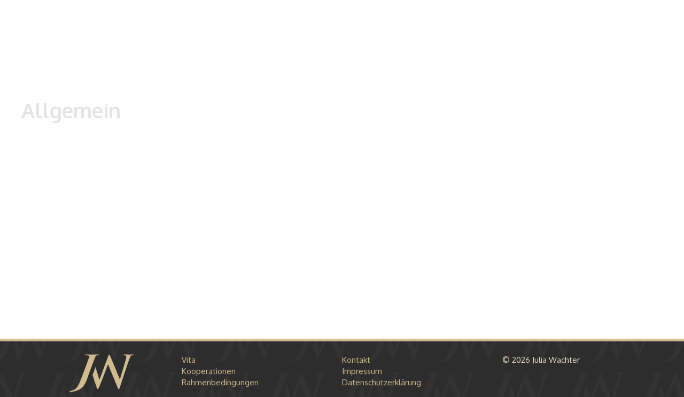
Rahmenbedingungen (220, 383)
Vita (189, 361)
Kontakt (356, 361)
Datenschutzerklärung (381, 383)
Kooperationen (209, 372)
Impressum (362, 372)
